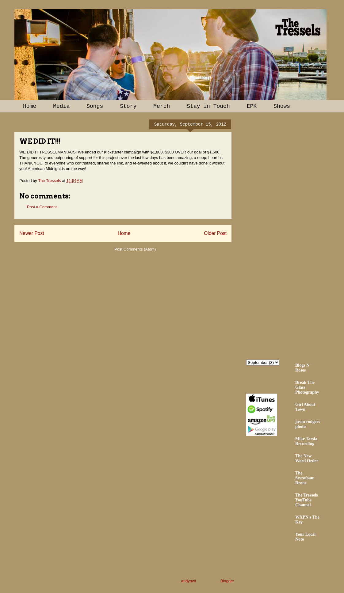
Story (128, 106)
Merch (161, 106)
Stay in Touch (208, 106)
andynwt (188, 581)
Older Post (215, 233)
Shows (281, 106)
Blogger (227, 581)
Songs (94, 106)
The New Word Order (306, 458)
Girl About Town (305, 407)
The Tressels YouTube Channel (306, 500)
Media (61, 106)
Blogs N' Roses (303, 367)
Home (29, 106)
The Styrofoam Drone (305, 478)
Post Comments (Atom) (135, 249)
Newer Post (31, 233)
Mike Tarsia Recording (306, 441)
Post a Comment (42, 207)
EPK (252, 106)
